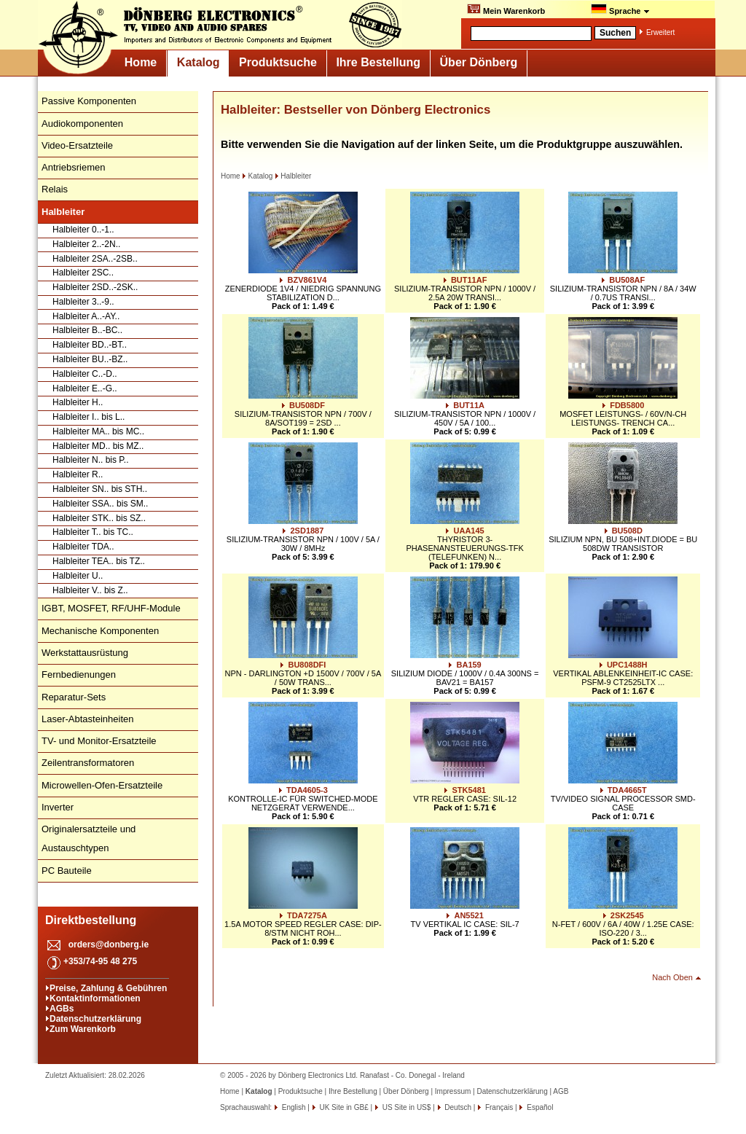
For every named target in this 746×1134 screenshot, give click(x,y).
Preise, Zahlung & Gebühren (108, 988)
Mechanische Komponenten (100, 630)
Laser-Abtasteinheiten (87, 718)
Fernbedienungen (79, 674)
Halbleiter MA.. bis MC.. (98, 431)
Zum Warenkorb (83, 1029)
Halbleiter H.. (77, 402)
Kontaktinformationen (95, 998)
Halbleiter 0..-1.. (83, 229)
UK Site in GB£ (344, 1107)
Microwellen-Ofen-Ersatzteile (102, 785)
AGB (560, 1091)
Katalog (198, 62)
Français (498, 1107)
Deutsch (457, 1107)
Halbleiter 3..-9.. (83, 302)
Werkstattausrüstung (85, 652)
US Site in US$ (406, 1107)
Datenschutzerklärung (95, 1019)
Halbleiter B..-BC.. (87, 330)
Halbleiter (293, 176)
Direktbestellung (90, 920)
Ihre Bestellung (378, 62)
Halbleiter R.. (77, 474)
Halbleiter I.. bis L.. (88, 417)
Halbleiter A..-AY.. (85, 316)
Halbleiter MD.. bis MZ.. (98, 446)
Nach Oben (672, 977)
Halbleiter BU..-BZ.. (89, 359)
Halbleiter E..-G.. (84, 388)
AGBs (62, 1009)
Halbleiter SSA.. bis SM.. (100, 503)
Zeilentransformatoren (88, 762)
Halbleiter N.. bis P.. (90, 460)
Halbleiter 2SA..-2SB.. (95, 259)
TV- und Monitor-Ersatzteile (99, 740)
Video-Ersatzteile (77, 145)
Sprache (620, 9)
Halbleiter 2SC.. (83, 272)
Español (539, 1107)
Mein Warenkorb (506, 9)
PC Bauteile (67, 870)
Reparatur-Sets (74, 697)
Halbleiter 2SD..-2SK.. (95, 287)
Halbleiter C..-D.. (84, 374)
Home (141, 62)
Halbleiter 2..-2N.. (86, 244)
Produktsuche (278, 62)
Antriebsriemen (73, 167)
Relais (55, 189)
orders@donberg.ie (108, 944)
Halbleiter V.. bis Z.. (90, 590)
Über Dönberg (479, 62)
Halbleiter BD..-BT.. (89, 345)
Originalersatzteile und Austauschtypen (89, 838)
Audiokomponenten (82, 123)
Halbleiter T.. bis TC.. (92, 532)
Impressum (453, 1091)
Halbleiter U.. (77, 576)
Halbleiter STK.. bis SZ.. (99, 518)
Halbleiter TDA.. (83, 546)
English (293, 1107)
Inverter (58, 807)
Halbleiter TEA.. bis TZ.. (98, 561)
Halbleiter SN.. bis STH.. (99, 489)
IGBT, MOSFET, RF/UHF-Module (111, 608)
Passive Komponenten (89, 100)
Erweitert (660, 32)
